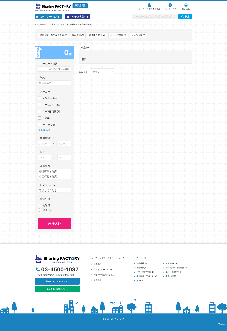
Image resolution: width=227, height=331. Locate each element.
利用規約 (97, 264)
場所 (53, 24)
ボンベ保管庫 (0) (118, 35)
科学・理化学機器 (144, 272)
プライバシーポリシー (103, 269)
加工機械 (169, 263)
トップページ (40, 24)
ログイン (142, 9)
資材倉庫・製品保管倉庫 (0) (53, 35)
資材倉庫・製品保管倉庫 (80, 24)
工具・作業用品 (172, 272)
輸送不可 (48, 209)
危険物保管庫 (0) (97, 35)
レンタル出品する (77, 16)
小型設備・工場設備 (145, 276)
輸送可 (46, 205)
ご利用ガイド (170, 9)
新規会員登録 (154, 9)
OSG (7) (44, 118)
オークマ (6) (47, 125)
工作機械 (140, 263)
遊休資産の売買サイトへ (57, 289)
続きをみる (44, 129)
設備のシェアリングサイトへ (57, 281)
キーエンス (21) (49, 104)
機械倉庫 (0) (78, 35)
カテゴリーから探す (48, 16)
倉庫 (63, 24)
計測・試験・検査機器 (175, 267)
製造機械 (140, 267)
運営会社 (97, 280)
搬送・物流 (170, 276)
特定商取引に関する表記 (104, 275)
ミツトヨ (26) (48, 98)
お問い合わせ (186, 9)
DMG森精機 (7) (49, 111)
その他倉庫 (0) (138, 35)
